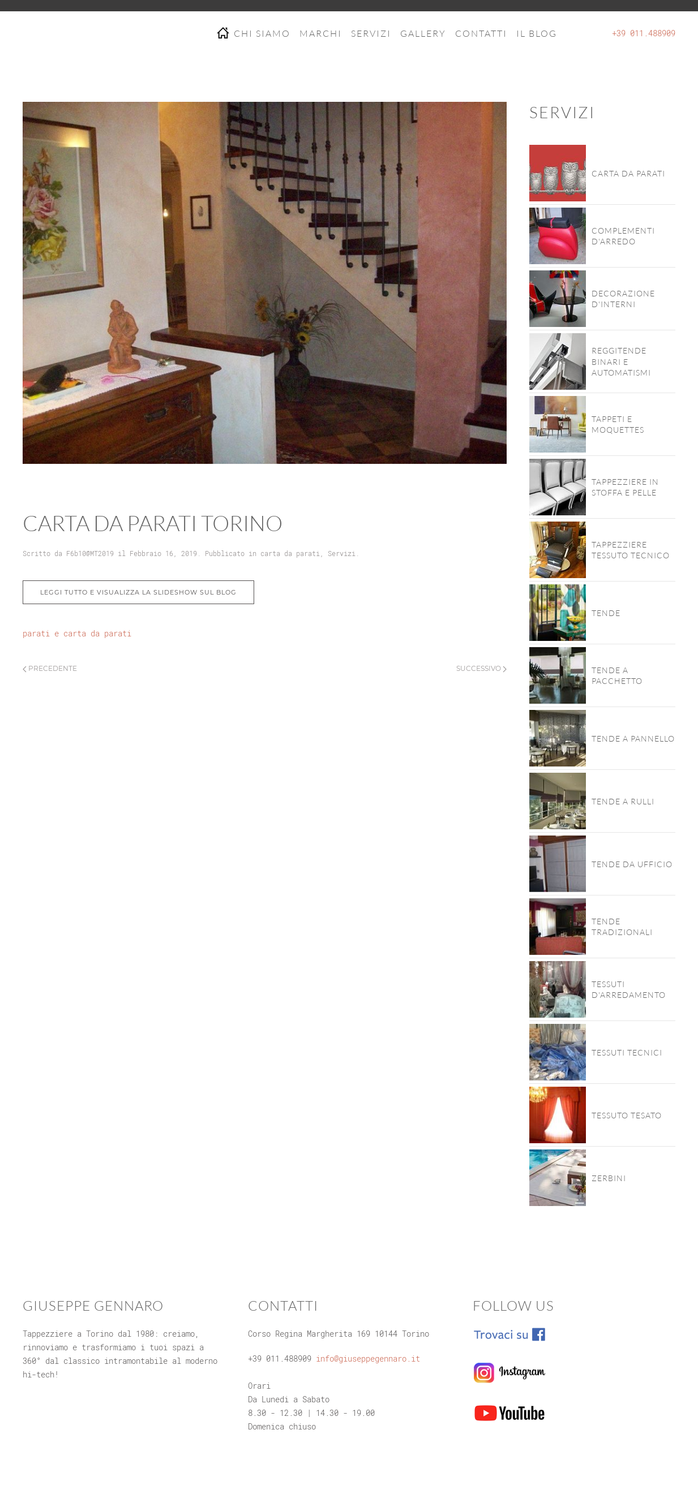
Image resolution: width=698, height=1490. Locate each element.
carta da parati (290, 553)
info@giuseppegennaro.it (368, 1358)
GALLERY (423, 33)
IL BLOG (536, 33)
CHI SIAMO (262, 33)
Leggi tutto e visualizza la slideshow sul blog (138, 592)
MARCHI (320, 33)
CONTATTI (481, 33)
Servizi (342, 553)
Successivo (481, 668)
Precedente (50, 668)
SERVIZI (371, 33)
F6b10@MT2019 (90, 553)
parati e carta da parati (77, 633)
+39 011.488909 (643, 33)
